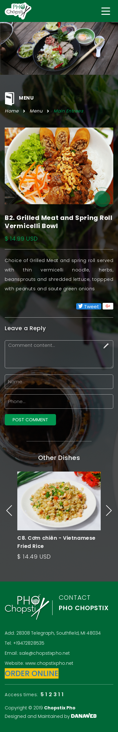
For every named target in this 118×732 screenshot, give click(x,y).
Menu (36, 111)
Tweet (88, 306)
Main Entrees (68, 111)
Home (12, 111)
